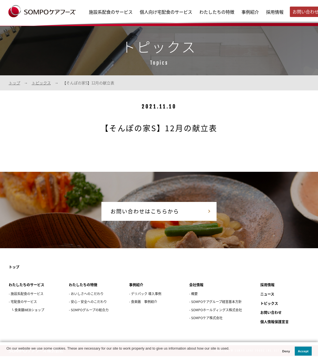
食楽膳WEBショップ (29, 314)
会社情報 (197, 289)
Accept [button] (303, 351)
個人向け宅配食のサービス (166, 11)
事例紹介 (250, 11)
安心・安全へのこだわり (89, 306)
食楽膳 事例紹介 (144, 306)
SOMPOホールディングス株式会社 (216, 314)
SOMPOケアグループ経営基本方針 (216, 306)
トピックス (41, 82)
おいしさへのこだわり (87, 298)
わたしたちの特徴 (216, 11)
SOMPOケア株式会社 (207, 322)
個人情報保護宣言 (275, 325)
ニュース (267, 298)
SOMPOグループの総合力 (90, 314)
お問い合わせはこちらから (138, 213)
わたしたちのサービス (28, 289)
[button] (7, 354)
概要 (194, 298)
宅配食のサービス (24, 306)
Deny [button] (286, 351)
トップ (14, 82)
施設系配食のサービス (111, 11)
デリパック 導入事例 (146, 298)
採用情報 (275, 11)
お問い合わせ (271, 316)
